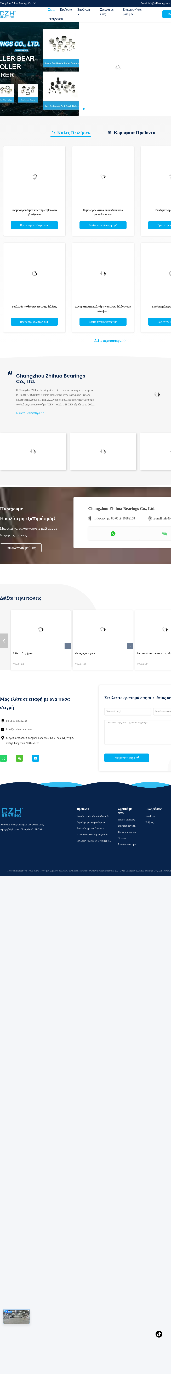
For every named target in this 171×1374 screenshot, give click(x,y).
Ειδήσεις (149, 822)
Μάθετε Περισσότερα (30, 412)
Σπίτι (51, 9)
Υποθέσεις (150, 816)
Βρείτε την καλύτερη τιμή (34, 225)
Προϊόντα (66, 9)
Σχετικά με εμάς (106, 12)
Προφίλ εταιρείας (126, 819)
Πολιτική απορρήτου (17, 870)
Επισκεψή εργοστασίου (128, 826)
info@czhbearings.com (19, 729)
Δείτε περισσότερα (110, 340)
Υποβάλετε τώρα (126, 758)
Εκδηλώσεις (55, 19)
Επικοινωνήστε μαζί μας (132, 12)
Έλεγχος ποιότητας (127, 832)
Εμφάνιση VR (83, 12)
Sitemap (122, 838)
